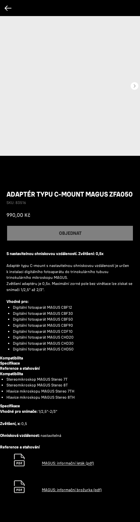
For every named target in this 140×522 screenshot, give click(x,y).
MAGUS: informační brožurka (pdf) (72, 489)
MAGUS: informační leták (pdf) (68, 463)
